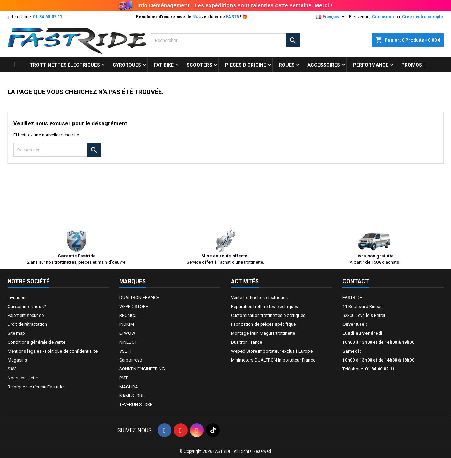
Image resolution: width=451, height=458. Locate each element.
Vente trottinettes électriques (259, 297)
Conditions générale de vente (36, 342)
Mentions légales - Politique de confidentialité (53, 351)
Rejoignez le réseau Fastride (36, 386)
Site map (16, 333)
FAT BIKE (164, 65)
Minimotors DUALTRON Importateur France (273, 360)
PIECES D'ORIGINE (245, 65)
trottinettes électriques (65, 65)
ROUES (287, 65)
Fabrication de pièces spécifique (263, 324)
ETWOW (127, 333)
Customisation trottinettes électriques (268, 315)
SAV (12, 368)
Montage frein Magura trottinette (263, 333)
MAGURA (128, 386)
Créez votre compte (422, 16)
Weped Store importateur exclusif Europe (272, 351)
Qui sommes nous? (27, 306)
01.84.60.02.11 (48, 16)
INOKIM (126, 324)
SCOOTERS (199, 65)
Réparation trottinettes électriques (264, 306)
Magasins (17, 360)
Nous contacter (23, 377)
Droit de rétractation (27, 324)
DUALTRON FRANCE (139, 297)
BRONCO (128, 315)
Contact (355, 281)
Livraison (16, 297)
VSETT (125, 351)
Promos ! (413, 65)
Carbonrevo (130, 360)
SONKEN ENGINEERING (142, 368)
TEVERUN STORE (136, 404)
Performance (370, 65)
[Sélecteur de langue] (331, 17)
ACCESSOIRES (323, 65)
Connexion (383, 16)
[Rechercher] (225, 40)
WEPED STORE (133, 306)
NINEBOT (128, 342)
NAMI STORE (132, 395)
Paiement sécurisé (26, 315)
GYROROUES (127, 65)
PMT (123, 377)
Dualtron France (246, 342)
